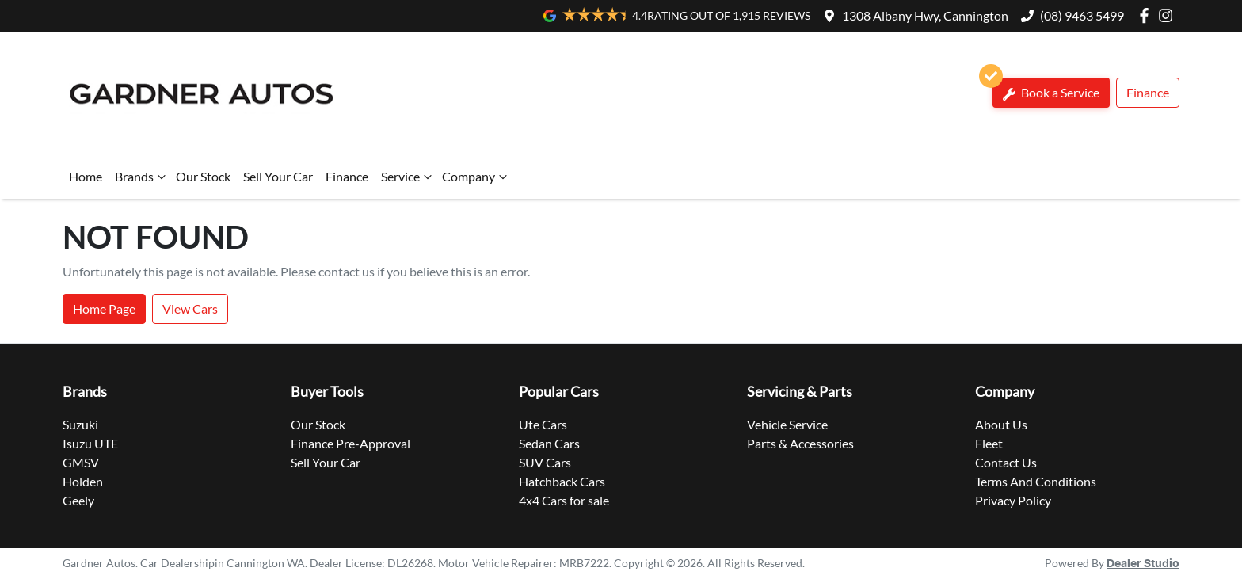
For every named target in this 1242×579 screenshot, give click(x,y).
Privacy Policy (1013, 500)
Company (476, 177)
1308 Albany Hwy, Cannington (925, 15)
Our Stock (203, 176)
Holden (83, 481)
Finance (1147, 92)
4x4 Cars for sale (564, 500)
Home (85, 176)
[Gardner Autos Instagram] (1168, 15)
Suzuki (80, 424)
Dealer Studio (1143, 563)
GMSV (81, 462)
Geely (78, 500)
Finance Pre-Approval (350, 443)
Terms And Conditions (1035, 481)
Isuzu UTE (90, 443)
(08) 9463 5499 (1082, 15)
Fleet (989, 443)
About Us (1001, 424)
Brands (142, 177)
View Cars (190, 308)
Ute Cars (543, 424)
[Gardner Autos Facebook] (1147, 15)
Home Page (104, 308)
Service (408, 177)
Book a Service (1045, 89)
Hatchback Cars (562, 481)
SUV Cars (545, 462)
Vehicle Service (787, 424)
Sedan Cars (549, 443)
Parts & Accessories (800, 443)
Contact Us (1006, 462)
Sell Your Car (278, 176)
